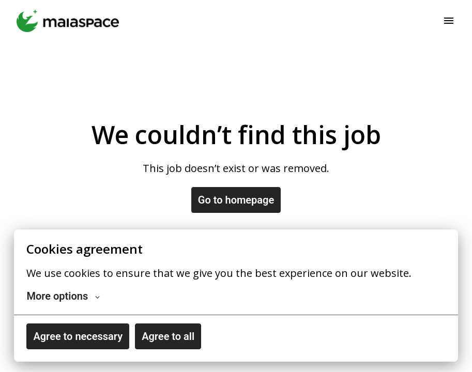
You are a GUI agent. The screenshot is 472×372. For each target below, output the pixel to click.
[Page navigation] (449, 20)
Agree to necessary (78, 336)
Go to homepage (236, 200)
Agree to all (168, 336)
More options (63, 296)
